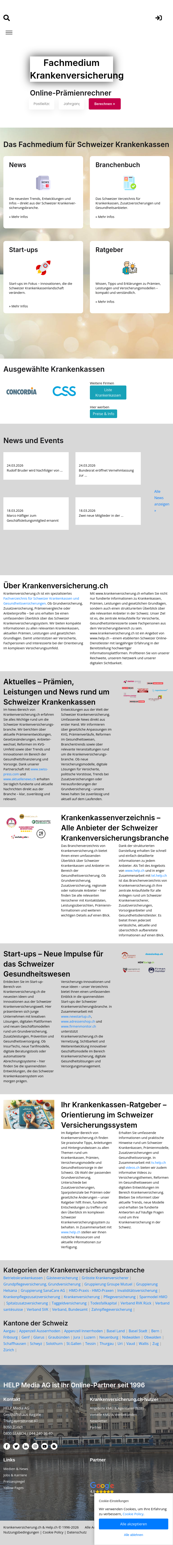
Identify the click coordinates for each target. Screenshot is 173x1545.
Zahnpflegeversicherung (111, 1309)
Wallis (143, 1343)
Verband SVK (37, 1309)
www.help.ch (134, 870)
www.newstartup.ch (76, 1016)
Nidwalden (131, 1337)
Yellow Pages (13, 1487)
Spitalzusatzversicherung (27, 1303)
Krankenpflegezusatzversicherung (31, 1296)
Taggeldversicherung (69, 1303)
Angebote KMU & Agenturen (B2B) (116, 1408)
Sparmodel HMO (153, 1296)
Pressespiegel (14, 1481)
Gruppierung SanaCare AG (43, 1290)
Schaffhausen (14, 1343)
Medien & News (15, 1468)
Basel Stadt (138, 1330)
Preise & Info (103, 413)
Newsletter (98, 1421)
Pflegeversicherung (120, 1296)
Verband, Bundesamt (70, 1309)
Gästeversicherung (62, 1277)
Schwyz (36, 1343)
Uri (120, 1343)
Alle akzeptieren (133, 1524)
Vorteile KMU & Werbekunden (113, 1414)
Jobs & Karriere (15, 1475)
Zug (156, 1343)
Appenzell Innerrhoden (83, 1330)
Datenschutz (77, 1532)
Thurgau (107, 1343)
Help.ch (52, 1527)
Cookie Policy (53, 1532)
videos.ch (132, 1167)
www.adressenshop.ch (78, 1021)
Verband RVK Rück (136, 1303)
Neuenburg (108, 1337)
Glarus (38, 1337)
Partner (96, 1427)
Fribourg (10, 1337)
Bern (155, 1330)
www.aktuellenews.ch (19, 779)
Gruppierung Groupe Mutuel (108, 1284)
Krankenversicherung (82, 1296)
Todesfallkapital (103, 1303)
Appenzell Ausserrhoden (39, 1330)
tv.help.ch (158, 1162)
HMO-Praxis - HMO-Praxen (91, 1290)
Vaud (130, 1343)
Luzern (90, 1337)
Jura (76, 1337)
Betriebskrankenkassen (23, 1277)
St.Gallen (73, 1343)
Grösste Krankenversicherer (105, 1277)
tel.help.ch (159, 875)
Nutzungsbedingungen (21, 1532)
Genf (25, 1337)
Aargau (9, 1330)
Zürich (8, 1349)
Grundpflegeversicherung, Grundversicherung (41, 1284)
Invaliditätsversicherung (137, 1290)
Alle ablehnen (133, 1535)
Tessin (90, 1343)
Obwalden (152, 1337)
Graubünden (59, 1337)
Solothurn (54, 1343)
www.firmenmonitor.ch (78, 1026)
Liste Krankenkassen (108, 392)
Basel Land (116, 1330)
